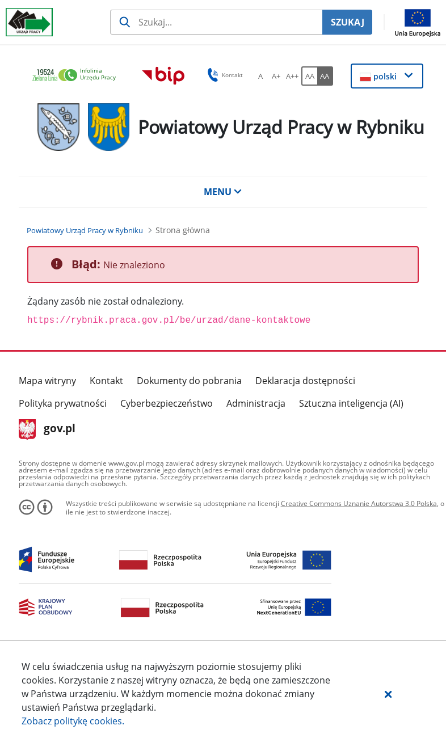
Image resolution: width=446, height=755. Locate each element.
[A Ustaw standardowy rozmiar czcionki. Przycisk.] (260, 76)
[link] (77, 76)
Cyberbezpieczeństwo (166, 403)
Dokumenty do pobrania (189, 380)
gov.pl (47, 429)
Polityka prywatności (63, 403)
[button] (388, 693)
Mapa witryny (47, 380)
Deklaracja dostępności (305, 380)
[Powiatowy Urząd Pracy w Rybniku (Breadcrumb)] (85, 230)
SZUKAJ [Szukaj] (347, 22)
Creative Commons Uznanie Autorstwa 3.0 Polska (359, 503)
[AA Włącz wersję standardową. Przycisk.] (309, 76)
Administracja (255, 403)
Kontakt (106, 380)
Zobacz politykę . (73, 721)
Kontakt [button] (223, 75)
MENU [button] (223, 191)
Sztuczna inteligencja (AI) (351, 403)
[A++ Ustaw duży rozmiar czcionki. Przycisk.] (292, 76)
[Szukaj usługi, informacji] (216, 22)
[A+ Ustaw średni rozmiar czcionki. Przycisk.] (276, 76)
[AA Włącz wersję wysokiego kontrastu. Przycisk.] (325, 76)
